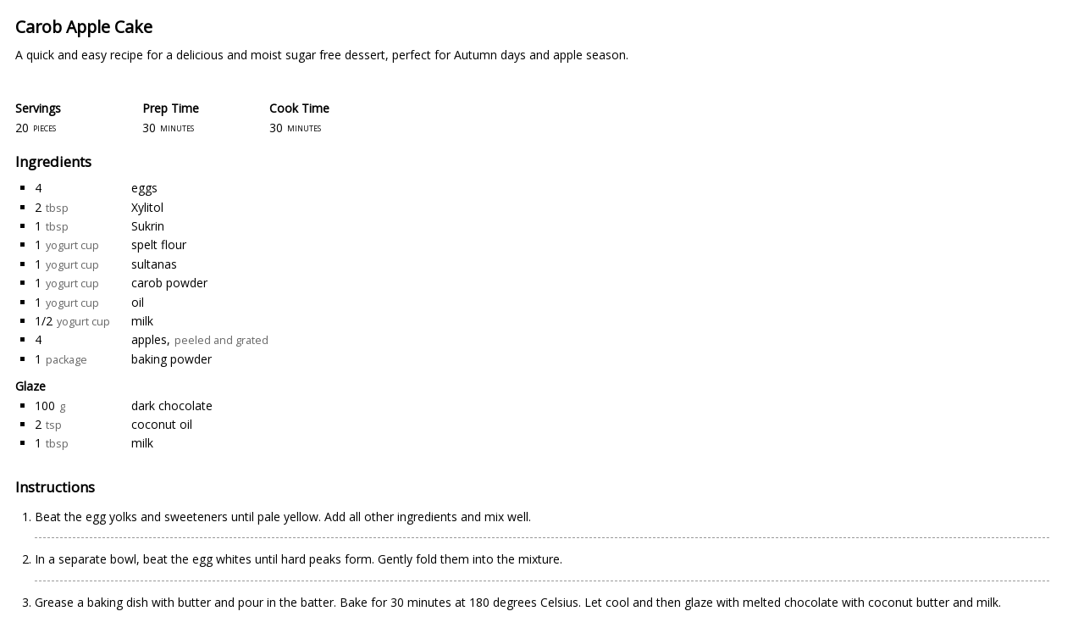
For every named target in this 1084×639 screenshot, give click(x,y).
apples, (150, 339)
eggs (144, 188)
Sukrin (147, 226)
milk (142, 321)
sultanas (154, 264)
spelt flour (158, 244)
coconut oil (161, 424)
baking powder (171, 359)
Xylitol (147, 207)
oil (137, 302)
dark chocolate (172, 405)
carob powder (169, 283)
